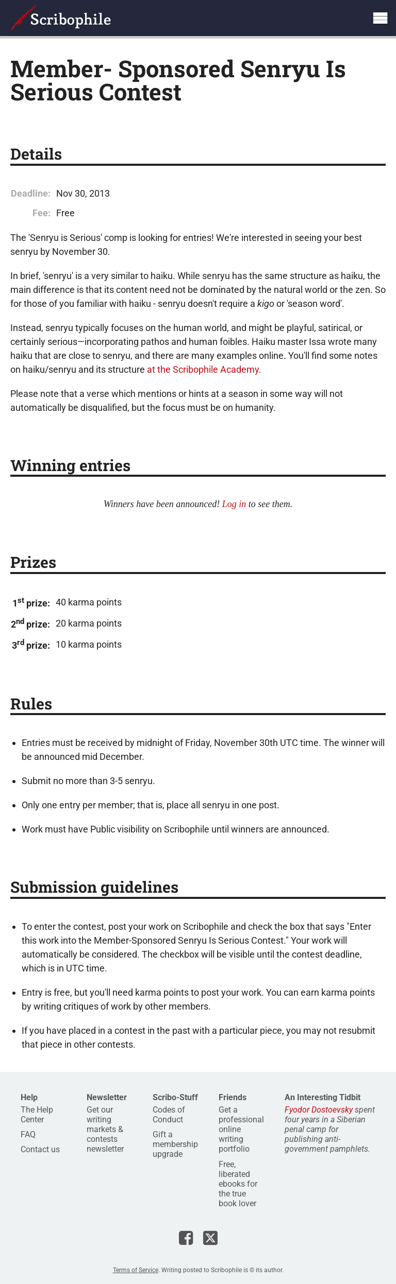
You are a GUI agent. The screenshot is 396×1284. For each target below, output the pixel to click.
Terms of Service (135, 1270)
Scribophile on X (210, 1237)
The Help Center (37, 1114)
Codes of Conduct (169, 1114)
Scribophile (60, 18)
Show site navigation (380, 18)
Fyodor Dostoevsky (319, 1110)
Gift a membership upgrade (175, 1144)
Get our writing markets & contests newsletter (105, 1129)
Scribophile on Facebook (186, 1237)
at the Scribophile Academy (203, 369)
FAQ (28, 1134)
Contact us (40, 1149)
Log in (234, 504)
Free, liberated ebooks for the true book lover (238, 1184)
